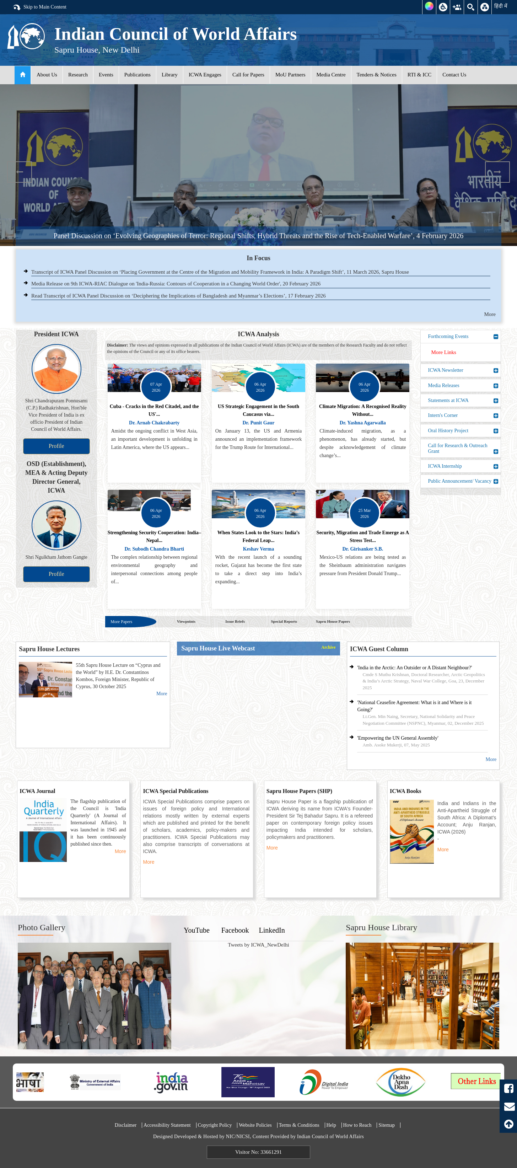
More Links (443, 352)
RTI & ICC (419, 74)
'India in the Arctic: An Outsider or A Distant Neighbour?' (414, 667)
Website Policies (255, 1125)
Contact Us (454, 74)
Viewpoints (186, 621)
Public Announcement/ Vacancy (463, 481)
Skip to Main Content (39, 7)
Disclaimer (125, 1125)
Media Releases (463, 386)
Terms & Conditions (299, 1125)
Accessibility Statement (167, 1125)
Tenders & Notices (377, 74)
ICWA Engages (205, 74)
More (490, 314)
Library (170, 74)
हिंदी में (500, 6)
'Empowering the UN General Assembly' (397, 738)
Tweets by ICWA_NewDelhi (258, 945)
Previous (19, 172)
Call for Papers (248, 74)
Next (497, 172)
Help (331, 1125)
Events (106, 74)
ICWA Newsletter (463, 370)
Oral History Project (463, 431)
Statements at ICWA (463, 400)
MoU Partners (290, 74)
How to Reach (357, 1125)
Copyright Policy (215, 1125)
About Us (47, 74)
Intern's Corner (463, 415)
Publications (137, 74)
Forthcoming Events (463, 336)
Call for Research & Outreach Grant (463, 448)
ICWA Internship (463, 466)
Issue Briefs (235, 621)
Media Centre (331, 74)
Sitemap (386, 1125)
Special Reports (284, 621)
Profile (56, 446)
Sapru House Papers (333, 621)
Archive (328, 647)
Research (78, 74)
